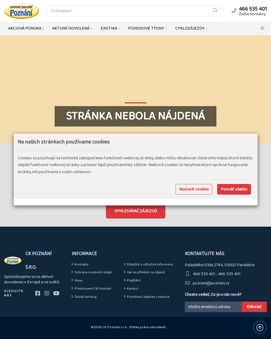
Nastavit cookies (194, 189)
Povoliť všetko (234, 189)
